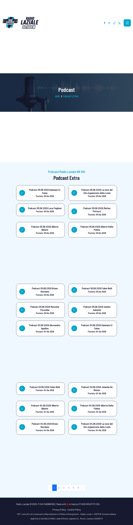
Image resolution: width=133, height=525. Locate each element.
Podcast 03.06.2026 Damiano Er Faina (97, 327)
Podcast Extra (70, 96)
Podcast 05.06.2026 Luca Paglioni (45, 208)
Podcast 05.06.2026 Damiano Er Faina (44, 191)
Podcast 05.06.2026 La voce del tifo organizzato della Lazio (97, 191)
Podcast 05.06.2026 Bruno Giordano (45, 290)
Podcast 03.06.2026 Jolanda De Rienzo (97, 388)
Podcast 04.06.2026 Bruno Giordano (45, 425)
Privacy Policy (59, 509)
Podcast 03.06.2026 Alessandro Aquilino (44, 327)
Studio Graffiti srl (89, 504)
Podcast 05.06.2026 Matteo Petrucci (96, 210)
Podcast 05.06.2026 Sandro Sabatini (97, 308)
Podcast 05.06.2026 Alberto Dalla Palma (96, 228)
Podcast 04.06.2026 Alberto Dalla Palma (96, 407)
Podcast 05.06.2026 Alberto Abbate (44, 228)
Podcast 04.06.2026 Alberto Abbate (45, 407)
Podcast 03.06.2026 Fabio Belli (45, 387)
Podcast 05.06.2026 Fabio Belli (97, 288)
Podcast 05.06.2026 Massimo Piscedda (44, 308)
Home (57, 96)
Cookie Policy (74, 509)
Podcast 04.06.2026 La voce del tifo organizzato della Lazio (97, 425)
